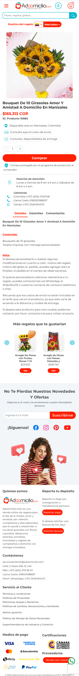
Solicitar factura (53, 531)
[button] (5, 149)
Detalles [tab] (20, 213)
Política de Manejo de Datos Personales (26, 618)
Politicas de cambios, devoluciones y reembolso (31, 606)
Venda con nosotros (59, 660)
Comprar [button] (39, 158)
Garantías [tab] (36, 213)
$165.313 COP (15, 113)
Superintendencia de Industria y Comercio (28, 624)
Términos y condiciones (16, 594)
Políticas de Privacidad (16, 598)
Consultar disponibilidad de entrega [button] (30, 139)
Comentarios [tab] (55, 213)
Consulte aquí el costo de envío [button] (27, 132)
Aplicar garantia (12, 612)
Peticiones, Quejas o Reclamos (21, 602)
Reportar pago (52, 512)
